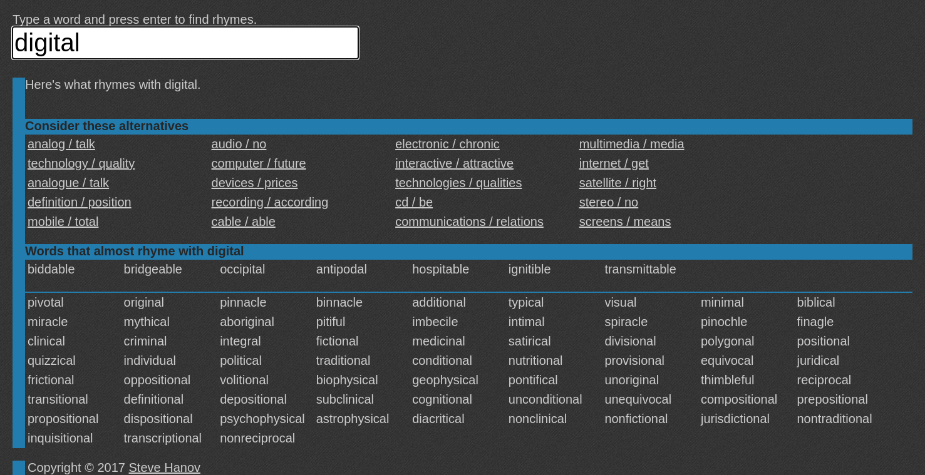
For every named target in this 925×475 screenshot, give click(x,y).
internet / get (614, 163)
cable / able (244, 221)
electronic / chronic (447, 144)
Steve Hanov (165, 467)
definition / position (80, 202)
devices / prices (255, 183)
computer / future (259, 163)
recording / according (270, 202)
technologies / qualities (458, 183)
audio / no (239, 144)
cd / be (414, 202)
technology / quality (81, 163)
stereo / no (609, 202)
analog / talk (61, 144)
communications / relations (469, 221)
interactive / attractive (454, 163)
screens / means (625, 221)
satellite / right (617, 183)
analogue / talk (68, 183)
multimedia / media (632, 144)
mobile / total (63, 221)
